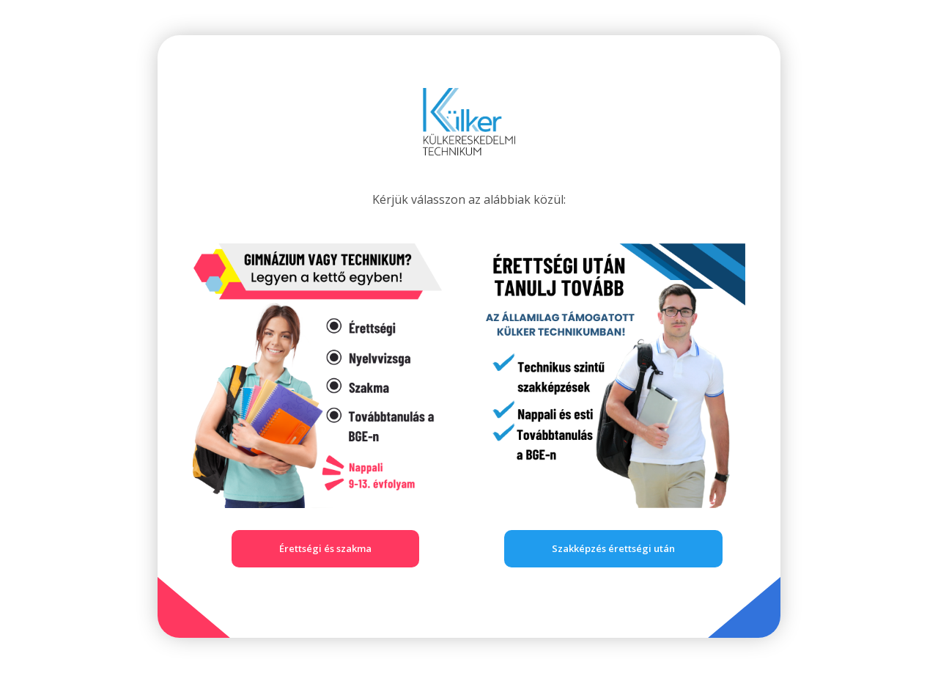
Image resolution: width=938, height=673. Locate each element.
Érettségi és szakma (325, 548)
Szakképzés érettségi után (613, 548)
